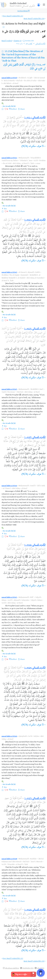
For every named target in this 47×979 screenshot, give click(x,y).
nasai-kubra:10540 (9, 77)
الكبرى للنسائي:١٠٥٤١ (34, 220)
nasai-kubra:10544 (9, 485)
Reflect (14, 109)
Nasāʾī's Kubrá (7, 40)
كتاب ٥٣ (29, 43)
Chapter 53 (17, 40)
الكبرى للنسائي (40, 43)
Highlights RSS (28, 968)
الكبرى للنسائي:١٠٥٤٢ (34, 328)
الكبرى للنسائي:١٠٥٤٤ (34, 545)
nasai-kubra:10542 (9, 272)
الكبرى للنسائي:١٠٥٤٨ (34, 910)
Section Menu (23, 10)
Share (22, 109)
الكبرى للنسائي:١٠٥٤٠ (34, 117)
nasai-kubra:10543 (9, 389)
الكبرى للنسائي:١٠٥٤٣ (34, 437)
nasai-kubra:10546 (9, 736)
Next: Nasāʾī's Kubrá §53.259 (34, 18)
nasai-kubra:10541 (9, 157)
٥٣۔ (23, 34)
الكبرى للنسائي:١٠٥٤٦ (34, 798)
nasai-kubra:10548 (9, 858)
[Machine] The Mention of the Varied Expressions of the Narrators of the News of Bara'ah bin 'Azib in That (23, 56)
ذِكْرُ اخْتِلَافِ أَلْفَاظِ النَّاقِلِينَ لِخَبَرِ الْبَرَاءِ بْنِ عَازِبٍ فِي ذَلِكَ (24, 67)
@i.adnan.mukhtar (12, 968)
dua (5, 208)
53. (23, 23)
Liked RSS (40, 968)
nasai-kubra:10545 (9, 597)
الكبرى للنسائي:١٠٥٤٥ (34, 668)
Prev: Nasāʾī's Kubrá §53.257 (13, 16)
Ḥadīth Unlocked (18, 3)
